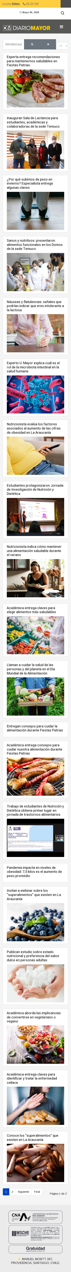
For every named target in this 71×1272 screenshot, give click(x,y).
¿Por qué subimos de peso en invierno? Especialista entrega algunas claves (30, 183)
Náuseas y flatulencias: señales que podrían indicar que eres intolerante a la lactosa (35, 306)
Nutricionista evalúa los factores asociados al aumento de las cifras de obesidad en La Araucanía (34, 428)
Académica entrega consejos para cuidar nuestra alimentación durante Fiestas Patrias (34, 749)
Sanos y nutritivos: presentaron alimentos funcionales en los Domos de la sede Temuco (35, 244)
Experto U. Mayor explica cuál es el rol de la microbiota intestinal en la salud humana (33, 367)
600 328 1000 (30, 4)
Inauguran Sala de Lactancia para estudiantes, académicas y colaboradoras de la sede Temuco (33, 122)
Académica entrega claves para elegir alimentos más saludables (31, 610)
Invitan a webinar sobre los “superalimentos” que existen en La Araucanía (34, 895)
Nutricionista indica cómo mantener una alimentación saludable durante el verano (34, 551)
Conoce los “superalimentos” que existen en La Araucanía (32, 1137)
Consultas (11, 4)
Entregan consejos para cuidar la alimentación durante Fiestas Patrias (35, 728)
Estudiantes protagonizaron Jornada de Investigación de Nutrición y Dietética (35, 489)
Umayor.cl (66, 4)
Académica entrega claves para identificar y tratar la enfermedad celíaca (32, 1078)
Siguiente (23, 1191)
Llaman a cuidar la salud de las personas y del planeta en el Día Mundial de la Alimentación (31, 669)
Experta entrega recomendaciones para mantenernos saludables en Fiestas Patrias (33, 61)
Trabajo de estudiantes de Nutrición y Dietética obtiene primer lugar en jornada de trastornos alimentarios (35, 810)
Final (37, 1191)
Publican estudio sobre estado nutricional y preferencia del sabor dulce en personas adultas (33, 956)
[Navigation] (61, 26)
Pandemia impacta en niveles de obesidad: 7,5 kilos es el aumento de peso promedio (34, 872)
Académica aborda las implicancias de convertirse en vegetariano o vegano (34, 1017)
